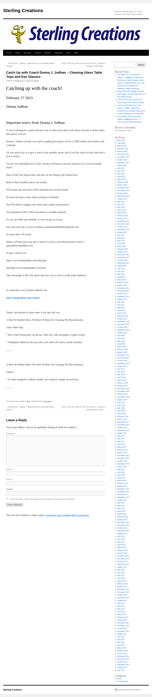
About (17, 53)
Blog (76, 53)
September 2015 (123, 497)
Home (9, 53)
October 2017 (122, 427)
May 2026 (121, 140)
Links (68, 53)
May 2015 (121, 508)
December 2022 (123, 255)
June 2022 (121, 271)
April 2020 (121, 344)
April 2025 (121, 176)
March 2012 (121, 614)
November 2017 (123, 425)
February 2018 (122, 416)
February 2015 (122, 517)
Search (141, 65)
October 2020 (122, 327)
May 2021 (121, 308)
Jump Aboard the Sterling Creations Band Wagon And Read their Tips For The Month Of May (131, 94)
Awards (47, 53)
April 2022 (121, 277)
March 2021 (121, 313)
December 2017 (123, 422)
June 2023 (121, 238)
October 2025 (122, 160)
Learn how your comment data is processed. (67, 515)
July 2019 (121, 369)
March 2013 (121, 581)
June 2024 (121, 204)
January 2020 (122, 352)
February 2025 (122, 182)
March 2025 (121, 179)
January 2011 (122, 653)
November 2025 (123, 157)
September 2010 (123, 665)
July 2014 (121, 536)
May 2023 (121, 241)
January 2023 (122, 252)
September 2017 (123, 430)
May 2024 (121, 207)
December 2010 (123, 656)
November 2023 (123, 224)
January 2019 (122, 386)
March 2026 (121, 146)
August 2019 (122, 366)
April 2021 (121, 310)
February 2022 (122, 282)
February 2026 (122, 149)
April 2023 (121, 243)
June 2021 (121, 305)
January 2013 (122, 586)
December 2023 (123, 221)
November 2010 (123, 659)
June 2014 (121, 539)
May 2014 (121, 542)
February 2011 (122, 651)
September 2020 (123, 330)
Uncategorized (122, 681)
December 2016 (123, 455)
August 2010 (122, 667)
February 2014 (122, 550)
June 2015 (121, 506)
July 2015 (121, 503)
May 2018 (121, 408)
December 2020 (123, 321)
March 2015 (121, 514)
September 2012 (123, 598)
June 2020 (121, 338)
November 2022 (123, 257)
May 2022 (121, 274)
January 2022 (122, 285)
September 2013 (123, 564)
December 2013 (123, 556)
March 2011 (121, 648)
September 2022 (123, 263)
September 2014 (123, 531)
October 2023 (122, 227)
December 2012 (123, 589)
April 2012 (121, 612)
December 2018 (123, 388)
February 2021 (122, 316)
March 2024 (121, 213)
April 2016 (121, 478)
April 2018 (121, 411)
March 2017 (121, 447)
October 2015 (122, 494)
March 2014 (121, 547)
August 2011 (122, 634)
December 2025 (123, 154)
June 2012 (121, 606)
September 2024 (123, 196)
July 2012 (121, 603)
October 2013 (122, 561)
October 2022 (122, 260)
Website (9, 489)
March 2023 (121, 246)
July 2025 (121, 168)
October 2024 (122, 193)
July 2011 (121, 637)
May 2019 (121, 374)
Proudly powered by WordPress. (130, 690)
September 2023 (123, 229)
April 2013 (121, 578)
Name (9, 469)
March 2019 (121, 380)
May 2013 (121, 575)
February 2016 (122, 483)
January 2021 (122, 319)
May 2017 (121, 441)
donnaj (36, 81)
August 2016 (122, 466)
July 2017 (121, 436)
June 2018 (121, 405)
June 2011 (121, 639)
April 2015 (121, 511)
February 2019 (122, 383)
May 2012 (121, 609)
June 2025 (121, 171)
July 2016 (121, 469)
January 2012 (122, 620)
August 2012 (122, 600)
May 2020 (121, 341)
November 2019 (123, 358)
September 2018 (123, 397)
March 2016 (121, 480)
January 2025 (122, 185)
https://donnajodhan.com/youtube (23, 297)
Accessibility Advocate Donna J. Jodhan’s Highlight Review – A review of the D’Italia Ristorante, (129, 119)
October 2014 (122, 528)
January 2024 (122, 218)
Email (9, 479)
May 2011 (121, 642)
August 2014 (122, 533)
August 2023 (122, 232)
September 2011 (123, 631)
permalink (48, 401)
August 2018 (122, 400)
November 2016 (123, 458)
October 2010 (122, 662)
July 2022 (121, 268)
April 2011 (121, 645)
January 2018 (122, 419)
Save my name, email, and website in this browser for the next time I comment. (42, 499)
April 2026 (121, 143)
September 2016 (123, 464)
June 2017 (121, 439)
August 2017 (122, 433)
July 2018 (121, 402)
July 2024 (121, 202)
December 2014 (123, 522)
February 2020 (122, 349)
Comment (11, 434)
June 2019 (121, 372)
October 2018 (122, 394)
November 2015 (123, 492)
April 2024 (121, 210)
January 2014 (122, 553)
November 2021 (123, 291)
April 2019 (121, 377)
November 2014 (123, 525)
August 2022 (122, 266)
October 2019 (122, 361)
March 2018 (121, 413)
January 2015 (122, 519)
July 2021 (121, 302)
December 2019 (123, 355)
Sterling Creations (23, 10)
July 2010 (121, 670)
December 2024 (123, 188)
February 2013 (122, 584)
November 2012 (123, 592)
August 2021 (122, 299)
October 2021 (122, 294)
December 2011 (123, 623)
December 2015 (123, 489)
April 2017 (121, 444)
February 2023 (122, 249)
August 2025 (122, 165)
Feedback (58, 53)
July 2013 (121, 570)
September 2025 (123, 162)
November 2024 (123, 190)
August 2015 (122, 500)
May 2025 (121, 174)
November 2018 (123, 391)
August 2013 (122, 567)
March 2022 (121, 280)
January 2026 (122, 151)
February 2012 (122, 617)
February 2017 (122, 450)
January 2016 (122, 486)
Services (27, 53)
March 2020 (121, 347)
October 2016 (122, 461)
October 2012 (122, 595)
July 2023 (121, 235)
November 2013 (123, 559)
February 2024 (122, 215)
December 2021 (123, 288)
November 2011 (123, 625)
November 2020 (123, 324)
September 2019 (123, 363)
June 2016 (121, 472)
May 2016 (121, 475)
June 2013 (121, 572)
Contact (37, 53)
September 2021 (123, 296)
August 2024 (122, 199)
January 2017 (122, 453)
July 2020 (121, 335)
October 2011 (122, 628)
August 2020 (122, 333)
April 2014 (121, 545)
